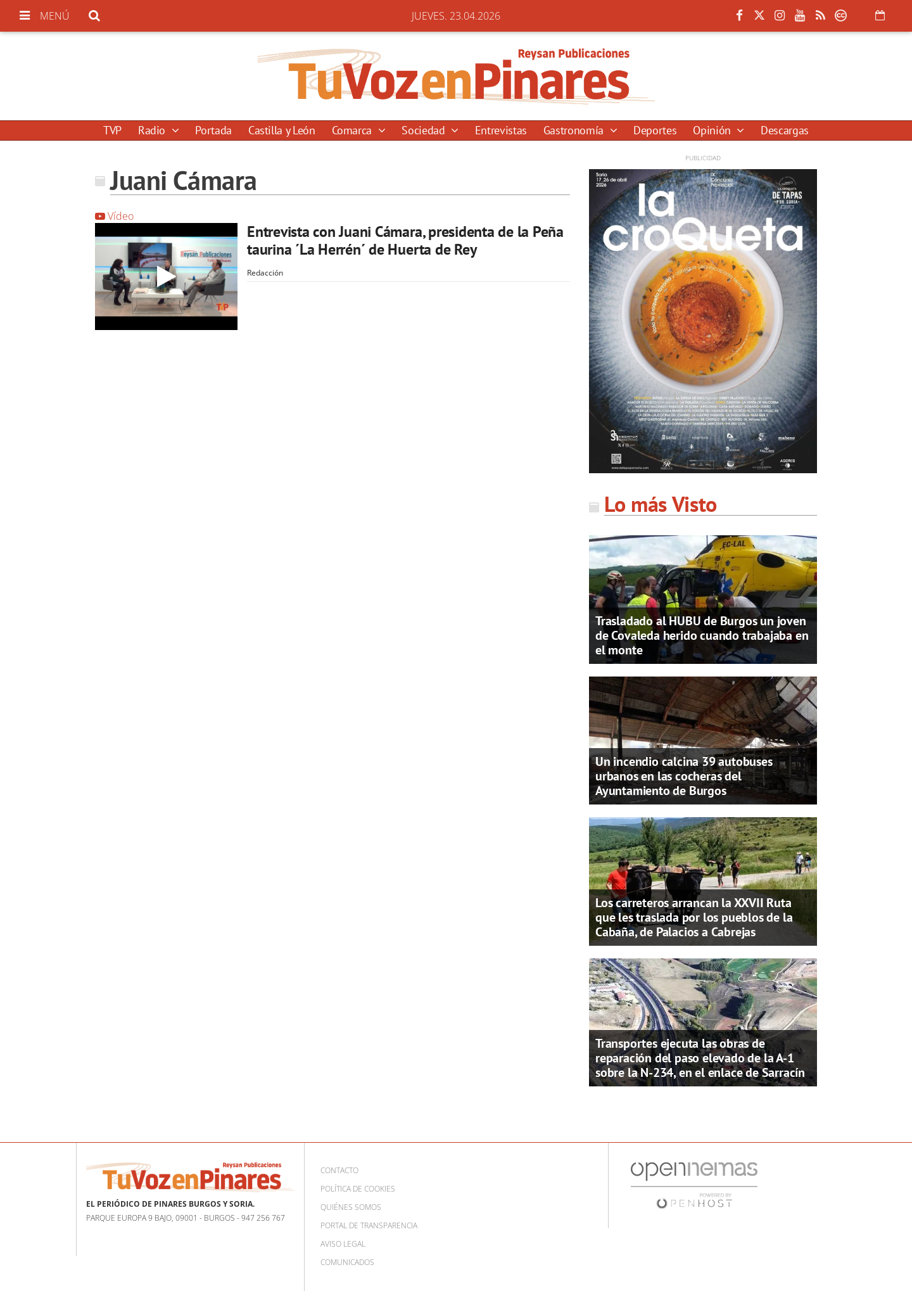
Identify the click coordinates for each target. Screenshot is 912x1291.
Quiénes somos (350, 1207)
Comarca (353, 130)
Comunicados (347, 1262)
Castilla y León (281, 130)
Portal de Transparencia (368, 1225)
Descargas (785, 130)
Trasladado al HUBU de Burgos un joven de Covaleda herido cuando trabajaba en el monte (701, 635)
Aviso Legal (342, 1243)
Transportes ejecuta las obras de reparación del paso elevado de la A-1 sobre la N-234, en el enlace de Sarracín (700, 1058)
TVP (112, 130)
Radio (153, 130)
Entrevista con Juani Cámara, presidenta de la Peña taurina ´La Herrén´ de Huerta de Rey (405, 240)
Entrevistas (501, 130)
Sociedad (425, 130)
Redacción (265, 272)
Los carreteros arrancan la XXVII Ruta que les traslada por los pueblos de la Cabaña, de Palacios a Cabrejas (693, 917)
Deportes (654, 130)
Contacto (339, 1170)
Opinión (713, 130)
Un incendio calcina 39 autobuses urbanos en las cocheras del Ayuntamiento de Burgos (684, 776)
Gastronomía (575, 130)
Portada (213, 130)
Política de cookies (357, 1188)
